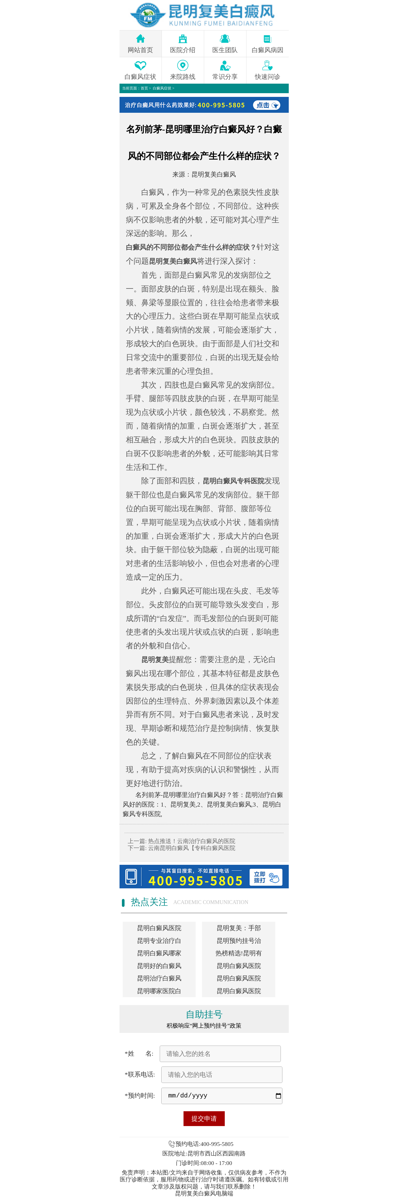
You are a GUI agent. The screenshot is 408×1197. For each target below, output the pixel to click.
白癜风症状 (162, 88)
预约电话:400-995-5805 (204, 1144)
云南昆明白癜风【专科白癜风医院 (191, 848)
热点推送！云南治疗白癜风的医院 (191, 841)
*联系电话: (140, 1074)
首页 (144, 88)
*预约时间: (140, 1095)
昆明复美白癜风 (213, 174)
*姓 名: (139, 1053)
